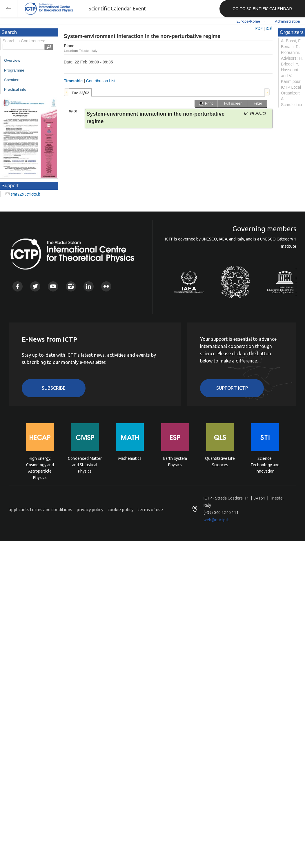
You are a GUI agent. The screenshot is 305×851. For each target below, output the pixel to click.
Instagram (71, 286)
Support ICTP (232, 388)
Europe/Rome (248, 21)
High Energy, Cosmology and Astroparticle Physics (40, 464)
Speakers (12, 80)
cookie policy (120, 509)
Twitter (35, 286)
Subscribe (54, 388)
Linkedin (88, 286)
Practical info (15, 89)
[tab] (80, 92)
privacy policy (90, 509)
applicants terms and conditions (40, 509)
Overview (12, 60)
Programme (14, 70)
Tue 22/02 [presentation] (80, 93)
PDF (259, 28)
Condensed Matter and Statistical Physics (85, 464)
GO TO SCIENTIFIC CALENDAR (262, 8)
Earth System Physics (175, 461)
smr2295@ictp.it (25, 194)
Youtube (53, 286)
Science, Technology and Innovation (264, 464)
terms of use (150, 509)
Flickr (106, 286)
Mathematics (129, 458)
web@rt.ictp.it (216, 519)
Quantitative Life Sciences (220, 461)
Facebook (17, 286)
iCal (269, 28)
